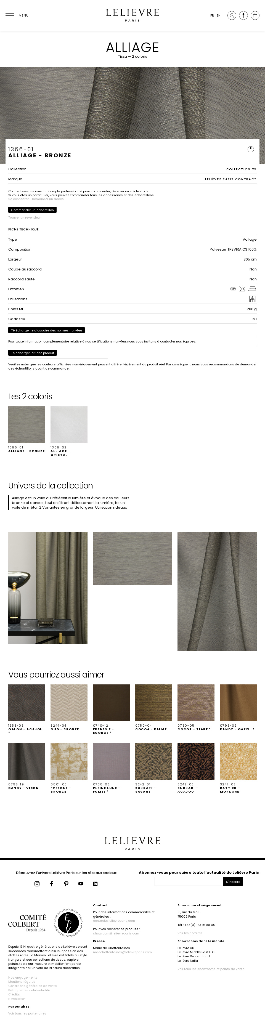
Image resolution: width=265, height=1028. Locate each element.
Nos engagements (23, 977)
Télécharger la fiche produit (32, 353)
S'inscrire (233, 882)
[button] (26, 429)
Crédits (14, 994)
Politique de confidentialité (29, 990)
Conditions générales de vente (32, 986)
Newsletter (16, 999)
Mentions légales (21, 981)
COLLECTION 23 (241, 169)
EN (219, 15)
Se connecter (18, 199)
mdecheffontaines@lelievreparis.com (122, 952)
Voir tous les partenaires (27, 1013)
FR (212, 15)
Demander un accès (48, 199)
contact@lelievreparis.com (114, 920)
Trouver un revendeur (24, 217)
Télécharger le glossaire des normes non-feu (46, 330)
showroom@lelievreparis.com (116, 933)
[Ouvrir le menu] (17, 15)
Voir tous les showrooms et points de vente (210, 969)
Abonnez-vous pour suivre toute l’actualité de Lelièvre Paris (199, 872)
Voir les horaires (190, 933)
